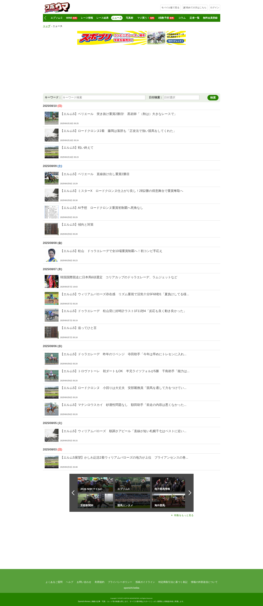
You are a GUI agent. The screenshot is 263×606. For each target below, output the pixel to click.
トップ (46, 26)
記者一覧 (194, 17)
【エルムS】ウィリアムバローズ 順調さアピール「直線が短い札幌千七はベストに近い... (123, 431)
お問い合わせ (84, 582)
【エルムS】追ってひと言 (78, 328)
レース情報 (87, 17)
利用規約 (99, 582)
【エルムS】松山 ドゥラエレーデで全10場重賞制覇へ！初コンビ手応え (111, 251)
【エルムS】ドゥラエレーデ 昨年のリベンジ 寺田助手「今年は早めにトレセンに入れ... (123, 354)
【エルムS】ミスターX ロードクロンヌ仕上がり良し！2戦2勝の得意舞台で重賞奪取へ (121, 191)
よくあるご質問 (54, 582)
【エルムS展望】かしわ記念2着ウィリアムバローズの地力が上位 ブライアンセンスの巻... (124, 457)
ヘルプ (69, 582)
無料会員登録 (210, 17)
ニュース (117, 17)
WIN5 (71, 17)
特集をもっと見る (184, 515)
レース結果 (102, 17)
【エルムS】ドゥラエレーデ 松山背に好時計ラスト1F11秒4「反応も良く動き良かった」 (123, 311)
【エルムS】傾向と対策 (76, 224)
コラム (182, 17)
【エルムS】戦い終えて (76, 147)
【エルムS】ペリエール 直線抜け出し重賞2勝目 (95, 174)
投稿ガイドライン (145, 582)
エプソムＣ (57, 17)
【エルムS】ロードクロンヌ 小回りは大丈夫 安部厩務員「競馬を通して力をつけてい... (123, 388)
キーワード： (53, 97)
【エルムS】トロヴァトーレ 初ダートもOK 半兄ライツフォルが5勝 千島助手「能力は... (125, 371)
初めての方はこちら (196, 7)
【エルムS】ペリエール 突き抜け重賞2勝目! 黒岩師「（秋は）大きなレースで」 (118, 114)
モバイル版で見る (170, 7)
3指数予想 (166, 17)
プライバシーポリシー (120, 582)
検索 (213, 97)
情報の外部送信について (204, 582)
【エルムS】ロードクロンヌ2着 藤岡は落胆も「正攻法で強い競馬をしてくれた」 (118, 131)
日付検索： (156, 97)
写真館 (129, 17)
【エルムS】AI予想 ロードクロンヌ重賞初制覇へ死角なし (101, 207)
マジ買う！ (146, 17)
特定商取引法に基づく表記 (173, 582)
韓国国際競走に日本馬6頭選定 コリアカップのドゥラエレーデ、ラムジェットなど (118, 277)
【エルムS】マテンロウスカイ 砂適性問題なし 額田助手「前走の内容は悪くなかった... (123, 405)
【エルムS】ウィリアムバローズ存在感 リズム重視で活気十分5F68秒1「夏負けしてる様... (124, 294)
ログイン (214, 7)
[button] (45, 18)
